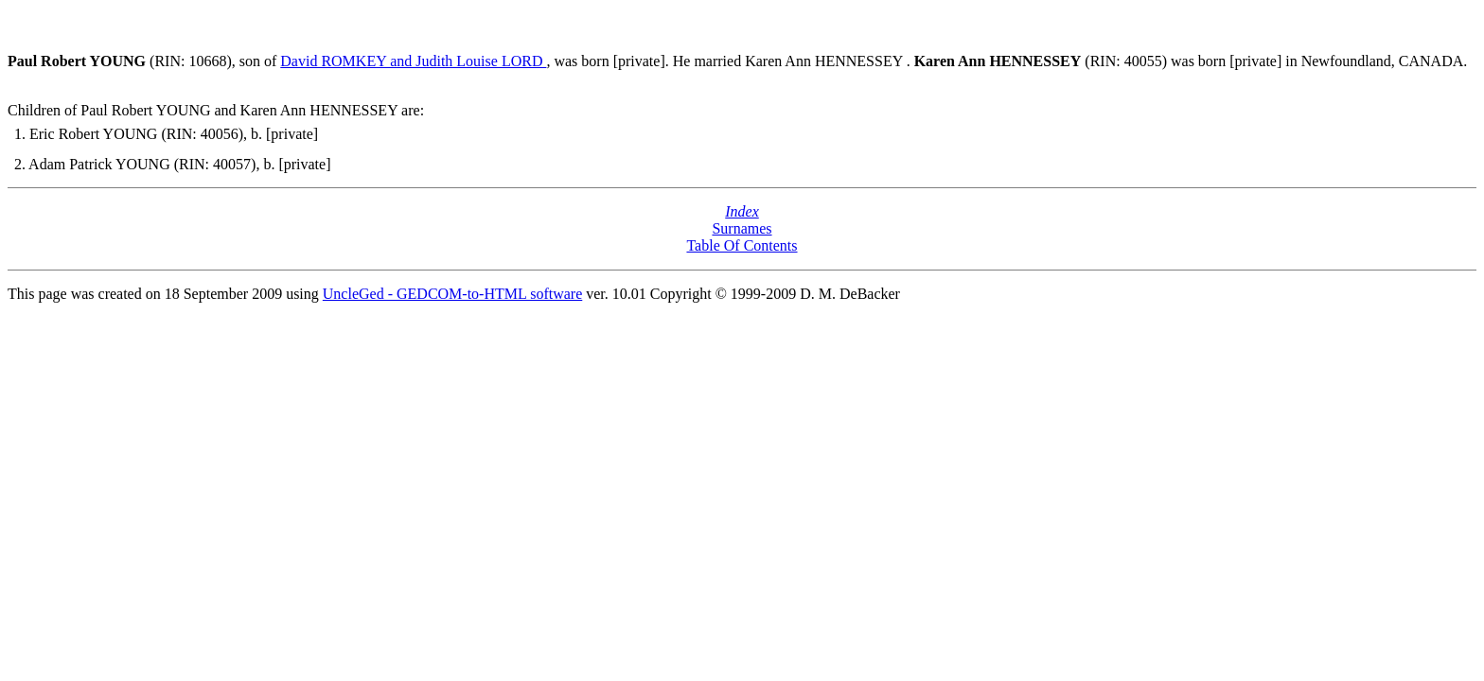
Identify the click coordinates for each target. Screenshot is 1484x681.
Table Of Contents (741, 245)
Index (742, 211)
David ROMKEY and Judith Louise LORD (413, 61)
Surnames (741, 228)
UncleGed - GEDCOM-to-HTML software (452, 294)
